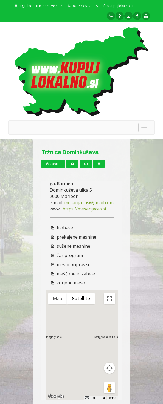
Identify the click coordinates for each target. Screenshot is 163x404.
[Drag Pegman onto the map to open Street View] (109, 387)
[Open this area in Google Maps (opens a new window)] (56, 396)
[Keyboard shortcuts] (87, 397)
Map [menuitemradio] (57, 298)
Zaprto (53, 163)
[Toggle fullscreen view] (109, 298)
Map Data (98, 397)
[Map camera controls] (109, 368)
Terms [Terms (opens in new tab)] (112, 397)
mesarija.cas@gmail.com (89, 203)
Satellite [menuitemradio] (81, 298)
